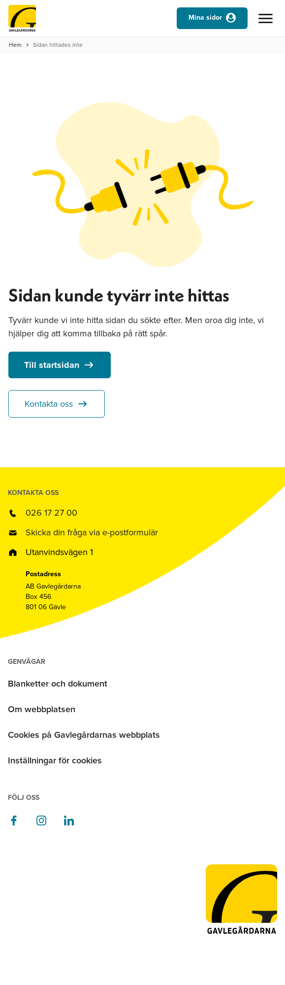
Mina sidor (205, 17)
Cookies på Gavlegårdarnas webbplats (84, 734)
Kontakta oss (49, 403)
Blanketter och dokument (57, 683)
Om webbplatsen (41, 709)
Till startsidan (51, 365)
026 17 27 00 (51, 512)
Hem (15, 44)
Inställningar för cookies (55, 760)
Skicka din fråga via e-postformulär (92, 532)
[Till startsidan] (22, 20)
